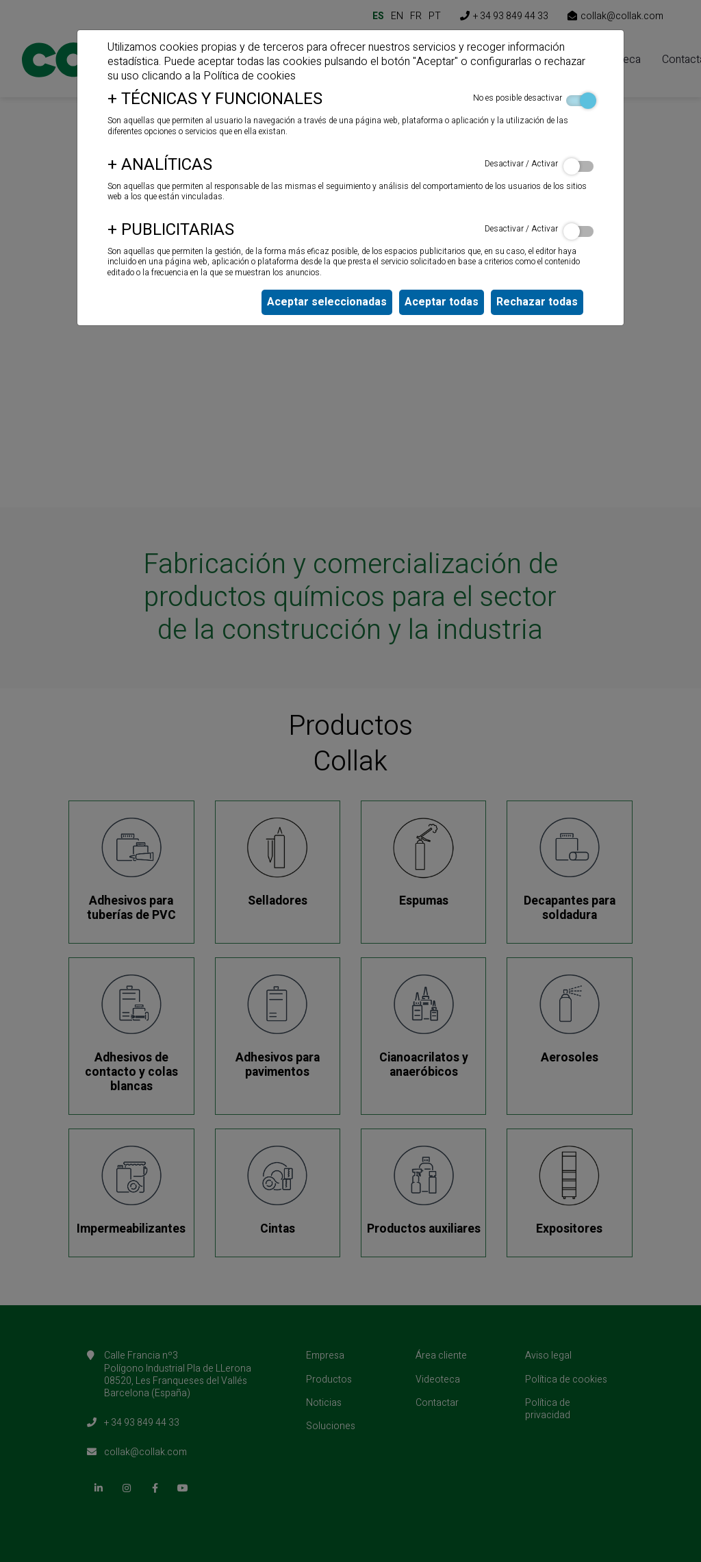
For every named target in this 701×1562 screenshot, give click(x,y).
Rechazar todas (537, 302)
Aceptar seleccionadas (327, 302)
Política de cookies (249, 76)
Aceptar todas (442, 302)
